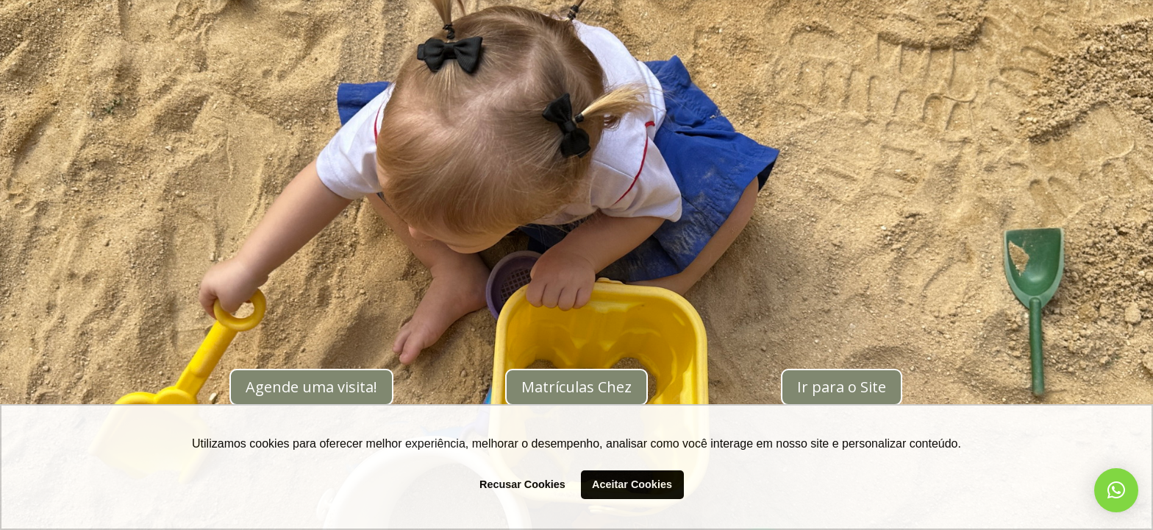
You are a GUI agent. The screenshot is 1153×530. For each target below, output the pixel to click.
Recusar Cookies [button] (522, 484)
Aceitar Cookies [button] (632, 484)
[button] (1116, 490)
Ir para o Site (841, 387)
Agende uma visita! (311, 387)
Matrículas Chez (576, 387)
